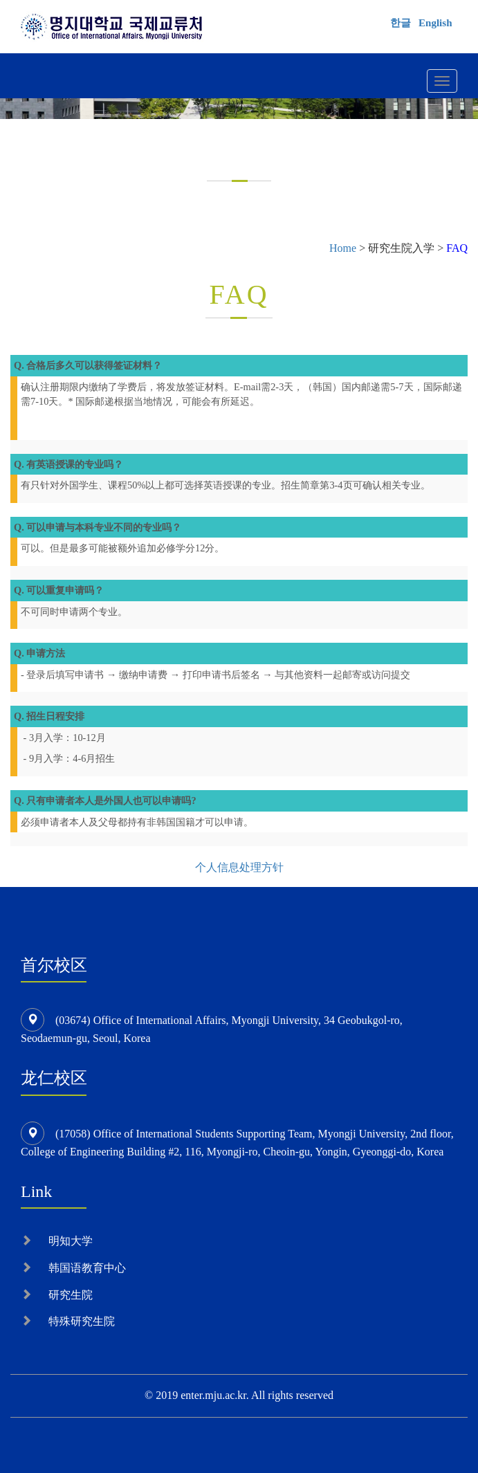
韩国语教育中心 (87, 1268)
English (435, 22)
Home (342, 248)
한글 (400, 22)
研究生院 (70, 1295)
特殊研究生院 (81, 1321)
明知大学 (70, 1241)
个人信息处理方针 (239, 867)
